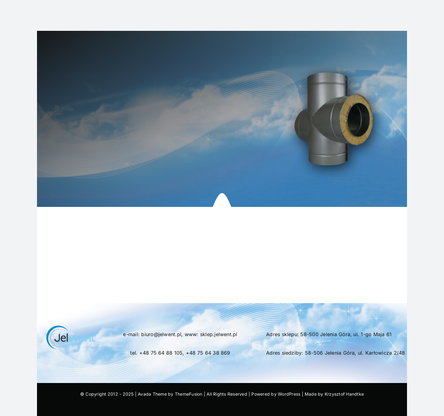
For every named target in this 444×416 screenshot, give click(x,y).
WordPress (289, 394)
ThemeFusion (189, 394)
